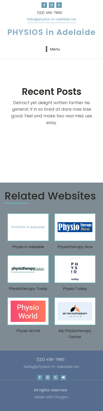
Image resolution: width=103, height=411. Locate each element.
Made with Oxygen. (51, 397)
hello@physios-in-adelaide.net (51, 19)
